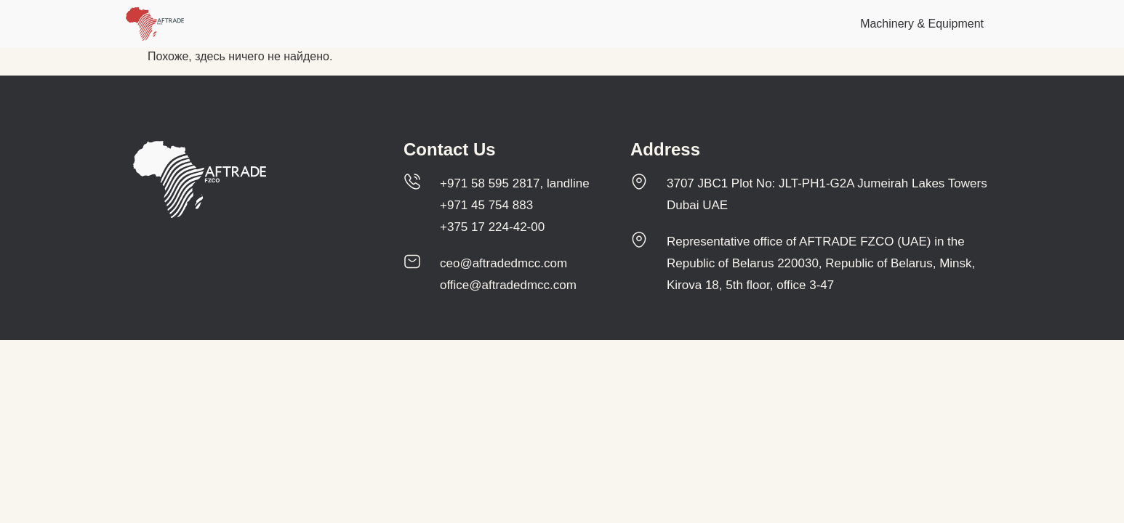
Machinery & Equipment (922, 23)
